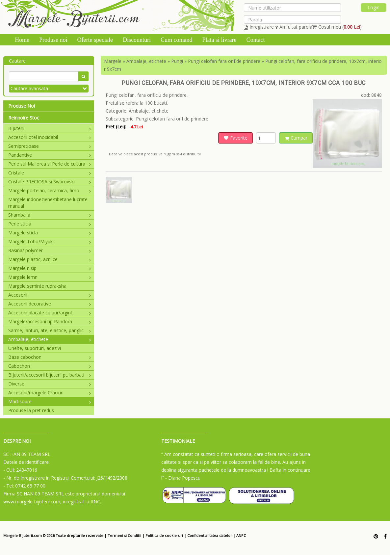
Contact (255, 40)
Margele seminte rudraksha (37, 286)
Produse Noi (21, 106)
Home (22, 40)
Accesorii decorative (49, 304)
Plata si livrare (219, 40)
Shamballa (49, 215)
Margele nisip (49, 268)
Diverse (49, 384)
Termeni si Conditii (124, 535)
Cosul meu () (337, 27)
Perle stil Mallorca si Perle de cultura (49, 164)
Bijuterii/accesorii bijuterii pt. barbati (49, 375)
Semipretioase (49, 146)
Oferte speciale (95, 40)
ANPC (241, 535)
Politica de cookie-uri (164, 535)
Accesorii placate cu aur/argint (49, 312)
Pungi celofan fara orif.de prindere (224, 61)
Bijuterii (49, 128)
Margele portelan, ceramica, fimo (49, 190)
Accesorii (49, 295)
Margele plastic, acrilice (49, 259)
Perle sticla (49, 224)
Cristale (49, 173)
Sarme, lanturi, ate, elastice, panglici (49, 330)
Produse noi (53, 40)
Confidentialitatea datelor (209, 535)
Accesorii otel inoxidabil (49, 137)
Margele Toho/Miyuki (49, 241)
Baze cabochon (49, 357)
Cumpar (296, 138)
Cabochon (49, 366)
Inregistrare (259, 27)
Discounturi (137, 40)
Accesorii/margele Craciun (49, 392)
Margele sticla (49, 232)
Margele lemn (49, 277)
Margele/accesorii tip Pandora (49, 321)
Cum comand (177, 40)
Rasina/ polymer (49, 250)
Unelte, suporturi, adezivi (34, 348)
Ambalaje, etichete (49, 339)
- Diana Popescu (182, 478)
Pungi (177, 61)
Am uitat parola (293, 27)
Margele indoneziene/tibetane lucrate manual (48, 202)
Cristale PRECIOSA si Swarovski (49, 181)
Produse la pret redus (31, 410)
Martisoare (49, 401)
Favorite (235, 138)
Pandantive (49, 155)
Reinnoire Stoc (23, 118)
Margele (112, 61)
